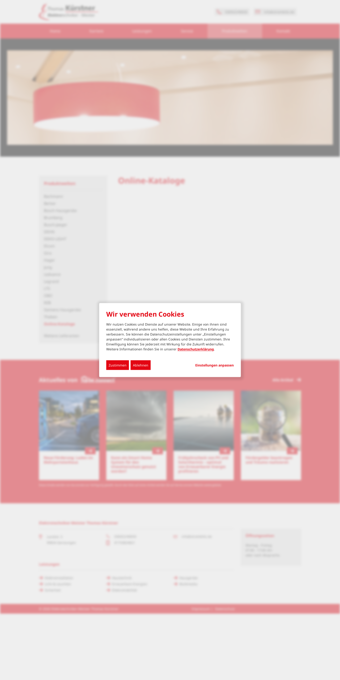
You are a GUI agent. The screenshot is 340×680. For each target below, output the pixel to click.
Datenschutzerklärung (196, 349)
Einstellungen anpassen (214, 365)
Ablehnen (140, 365)
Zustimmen (118, 365)
